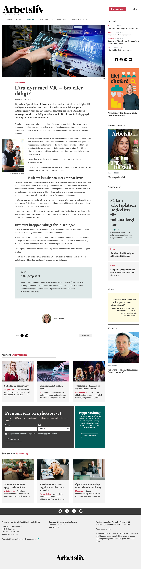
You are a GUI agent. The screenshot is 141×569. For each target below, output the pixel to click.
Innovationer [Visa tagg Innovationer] (85, 336)
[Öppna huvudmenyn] (133, 9)
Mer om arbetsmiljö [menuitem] (81, 20)
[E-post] (130, 59)
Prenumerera (117, 9)
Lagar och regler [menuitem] (46, 20)
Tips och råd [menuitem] (63, 20)
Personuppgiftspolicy (104, 529)
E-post (8, 425)
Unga (110, 26)
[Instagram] (121, 59)
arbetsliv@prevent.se (10, 534)
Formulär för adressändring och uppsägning (21, 539)
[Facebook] (116, 59)
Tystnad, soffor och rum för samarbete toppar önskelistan (123, 42)
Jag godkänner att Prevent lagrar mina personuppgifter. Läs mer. (33, 434)
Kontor (110, 39)
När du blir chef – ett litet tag (120, 50)
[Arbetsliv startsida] (70, 557)
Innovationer (20, 82)
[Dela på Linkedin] (26, 335)
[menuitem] (54, 9)
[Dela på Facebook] (22, 335)
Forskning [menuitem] (29, 20)
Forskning (22, 453)
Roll (39, 425)
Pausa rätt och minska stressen (120, 35)
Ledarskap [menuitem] (7, 20)
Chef (109, 47)
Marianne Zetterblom (57, 525)
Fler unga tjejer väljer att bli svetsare (123, 28)
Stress (110, 32)
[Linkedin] (125, 59)
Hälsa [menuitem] (18, 20)
